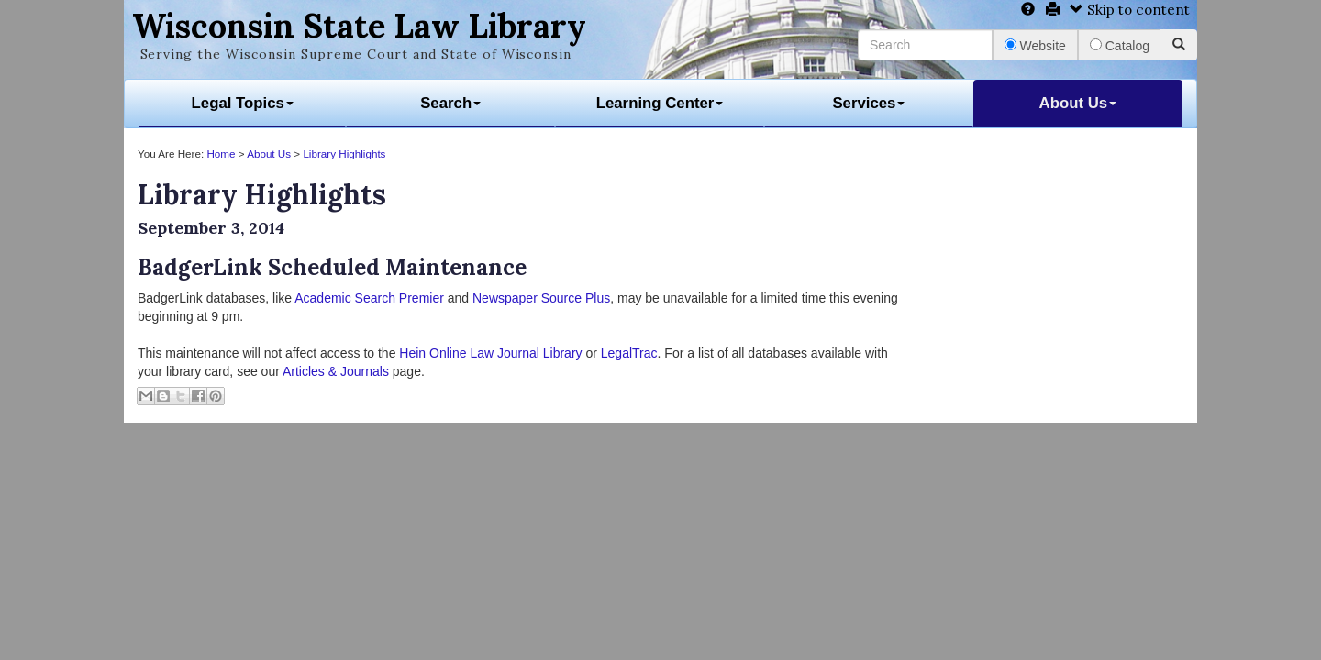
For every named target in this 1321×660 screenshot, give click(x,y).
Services (868, 103)
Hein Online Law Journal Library (490, 353)
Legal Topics (243, 103)
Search (450, 103)
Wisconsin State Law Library (359, 26)
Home (220, 154)
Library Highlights (344, 154)
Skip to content (1130, 9)
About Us (1078, 103)
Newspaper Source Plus (541, 298)
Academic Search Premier (369, 298)
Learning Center (660, 103)
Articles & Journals (336, 371)
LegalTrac (629, 353)
